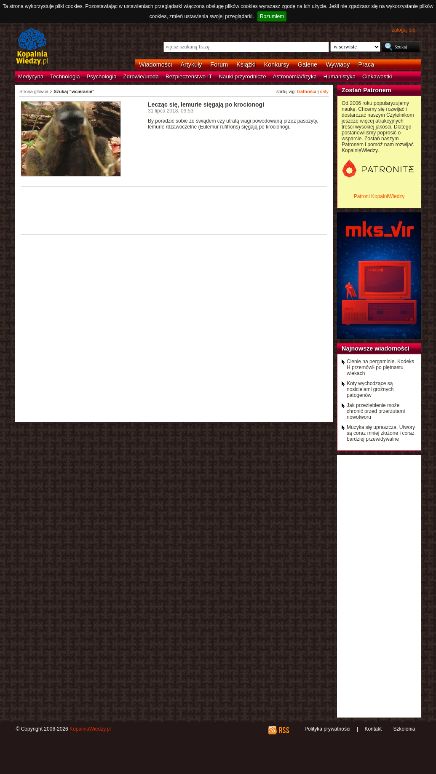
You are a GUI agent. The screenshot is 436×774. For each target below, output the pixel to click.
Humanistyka (340, 76)
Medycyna (30, 76)
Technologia (65, 76)
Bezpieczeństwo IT (189, 76)
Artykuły (191, 64)
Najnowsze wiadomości (375, 348)
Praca (366, 64)
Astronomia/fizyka (295, 76)
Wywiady (338, 64)
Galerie (307, 64)
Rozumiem (272, 16)
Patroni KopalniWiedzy (379, 196)
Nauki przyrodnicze (242, 76)
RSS (284, 730)
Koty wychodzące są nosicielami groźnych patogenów (370, 389)
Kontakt (373, 729)
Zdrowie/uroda (141, 76)
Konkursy (276, 64)
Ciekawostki (377, 76)
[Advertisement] (174, 210)
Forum (219, 64)
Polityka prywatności (327, 729)
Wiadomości (155, 64)
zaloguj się (403, 30)
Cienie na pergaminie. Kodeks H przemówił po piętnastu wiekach (380, 367)
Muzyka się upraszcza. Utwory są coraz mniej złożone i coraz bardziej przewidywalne (381, 433)
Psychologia (102, 76)
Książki (246, 64)
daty (324, 91)
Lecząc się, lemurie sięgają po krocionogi (206, 104)
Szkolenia (404, 729)
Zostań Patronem (366, 90)
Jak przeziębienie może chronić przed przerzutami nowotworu (376, 411)
